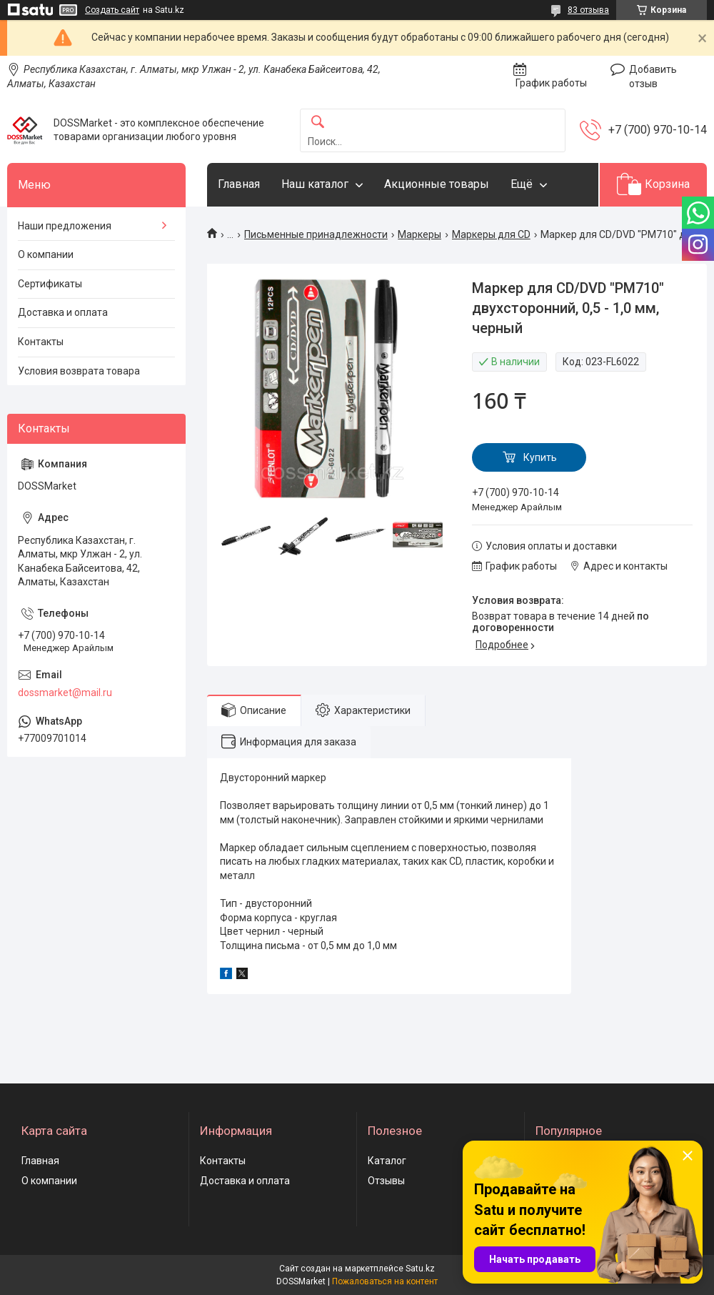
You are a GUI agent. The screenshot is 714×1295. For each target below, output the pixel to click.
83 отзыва (588, 10)
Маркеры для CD (491, 234)
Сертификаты (50, 283)
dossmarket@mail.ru (65, 692)
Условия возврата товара (79, 371)
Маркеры (419, 234)
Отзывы (386, 1180)
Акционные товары (436, 184)
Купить (540, 457)
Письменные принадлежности (316, 234)
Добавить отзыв (653, 76)
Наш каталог (314, 184)
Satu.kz (420, 1269)
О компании (46, 254)
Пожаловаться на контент (385, 1281)
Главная (239, 184)
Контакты (41, 341)
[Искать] (318, 122)
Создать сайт (112, 10)
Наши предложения (64, 226)
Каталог (387, 1160)
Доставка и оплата (63, 312)
